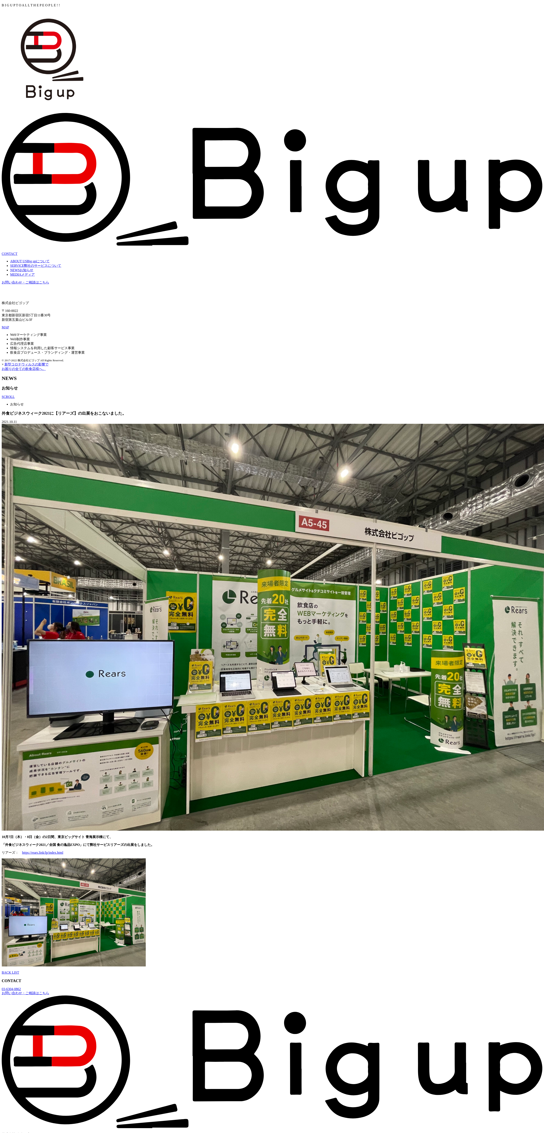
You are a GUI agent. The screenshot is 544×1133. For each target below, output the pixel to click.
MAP (5, 327)
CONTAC (9, 254)
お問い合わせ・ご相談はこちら (25, 282)
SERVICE (35, 265)
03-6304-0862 (11, 989)
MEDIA (22, 274)
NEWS (21, 270)
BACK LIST (10, 972)
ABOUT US (30, 261)
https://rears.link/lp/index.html (42, 852)
